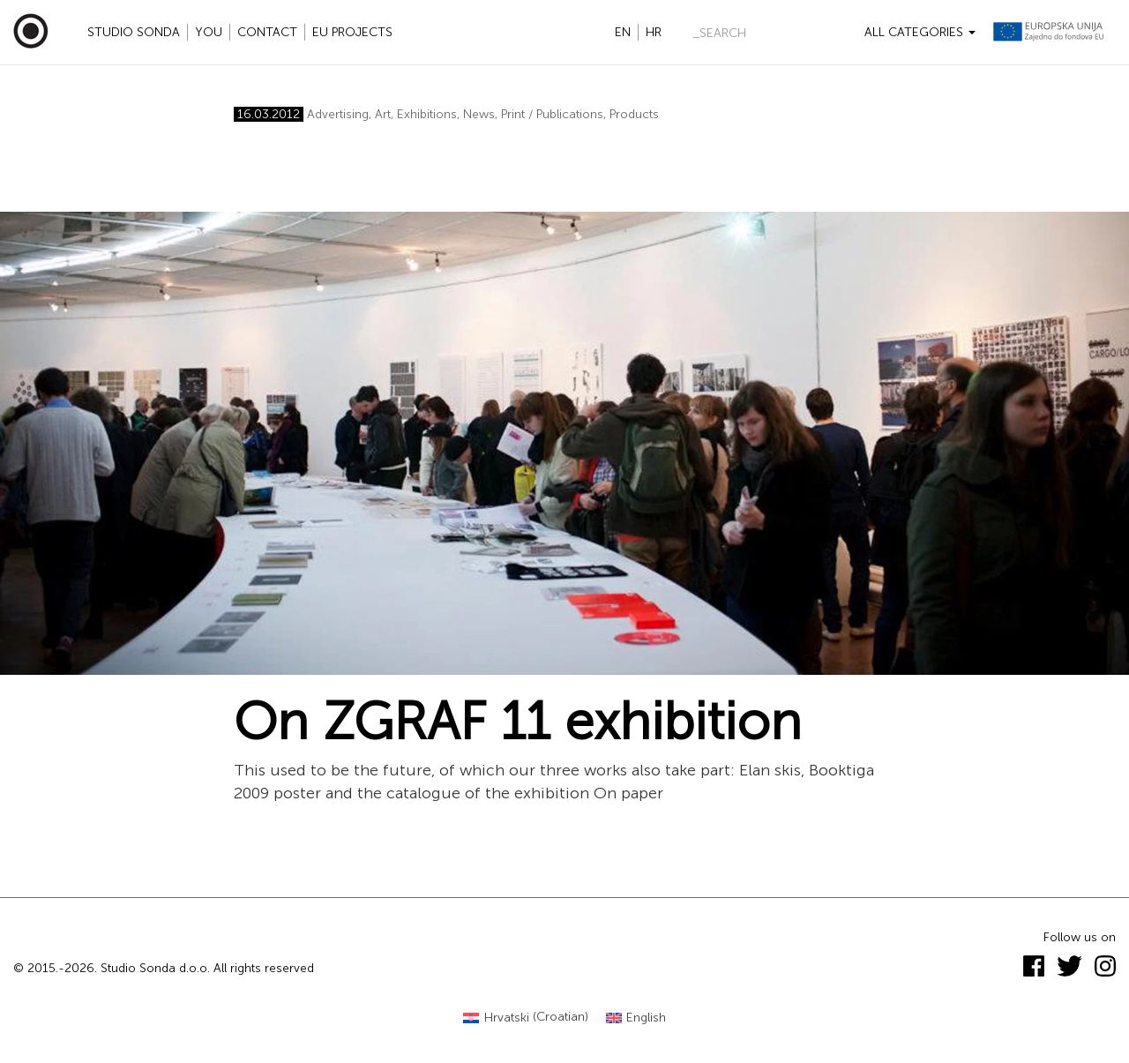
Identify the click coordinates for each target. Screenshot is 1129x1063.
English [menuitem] (646, 1017)
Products (634, 114)
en (623, 32)
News (479, 114)
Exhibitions (427, 114)
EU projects (352, 32)
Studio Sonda (133, 32)
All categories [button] (920, 32)
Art (383, 114)
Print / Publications (552, 114)
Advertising (338, 114)
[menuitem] (525, 1018)
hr (654, 32)
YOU (208, 32)
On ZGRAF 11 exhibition (518, 721)
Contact (267, 32)
